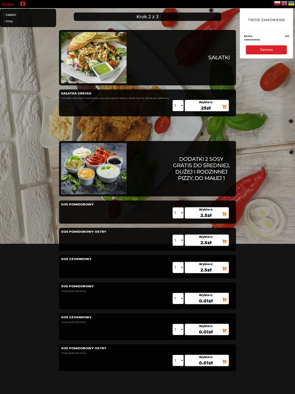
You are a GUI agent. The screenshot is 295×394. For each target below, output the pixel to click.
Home (8, 4)
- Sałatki (10, 15)
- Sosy (8, 21)
